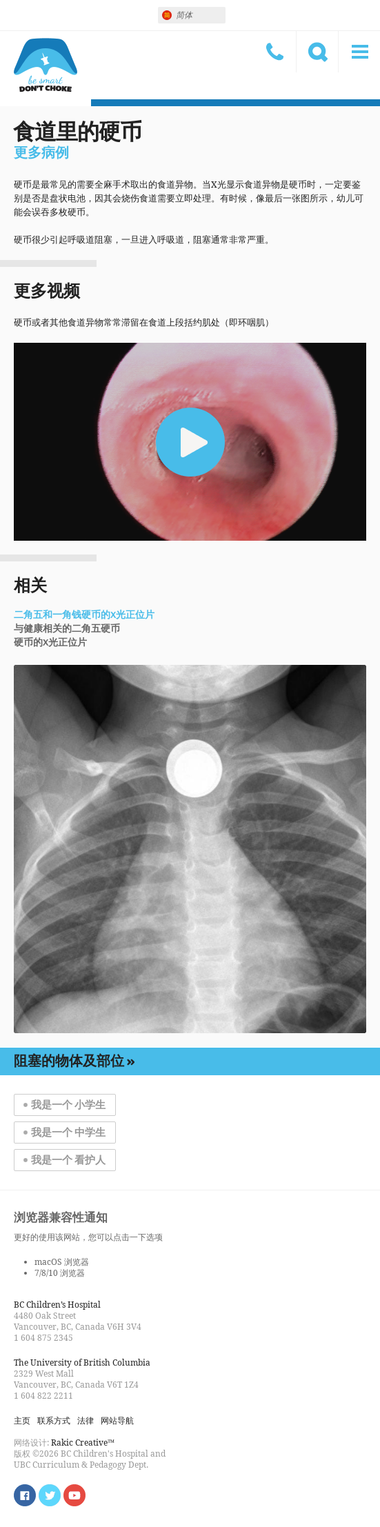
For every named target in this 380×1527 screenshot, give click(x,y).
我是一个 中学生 (68, 1132)
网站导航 (117, 1420)
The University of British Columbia (82, 1362)
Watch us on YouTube (74, 1495)
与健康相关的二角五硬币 (67, 629)
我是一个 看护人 (68, 1160)
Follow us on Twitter (50, 1495)
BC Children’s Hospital (57, 1304)
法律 (85, 1420)
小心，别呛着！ (45, 65)
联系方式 (275, 51)
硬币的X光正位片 (50, 642)
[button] (190, 442)
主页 (22, 1420)
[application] (190, 442)
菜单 (359, 51)
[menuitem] (192, 15)
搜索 (317, 51)
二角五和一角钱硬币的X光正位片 (84, 615)
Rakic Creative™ (82, 1442)
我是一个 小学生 (68, 1105)
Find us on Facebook (25, 1495)
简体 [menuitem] (184, 15)
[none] (192, 15)
